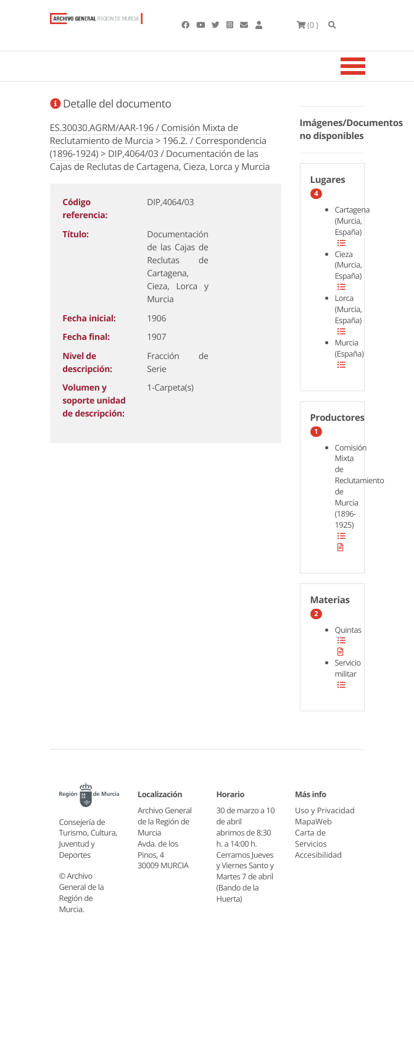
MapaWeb (313, 832)
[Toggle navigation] (368, 66)
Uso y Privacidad (314, 816)
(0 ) (308, 24)
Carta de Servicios (311, 849)
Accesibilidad (318, 865)
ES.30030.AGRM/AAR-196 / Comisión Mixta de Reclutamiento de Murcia (144, 134)
